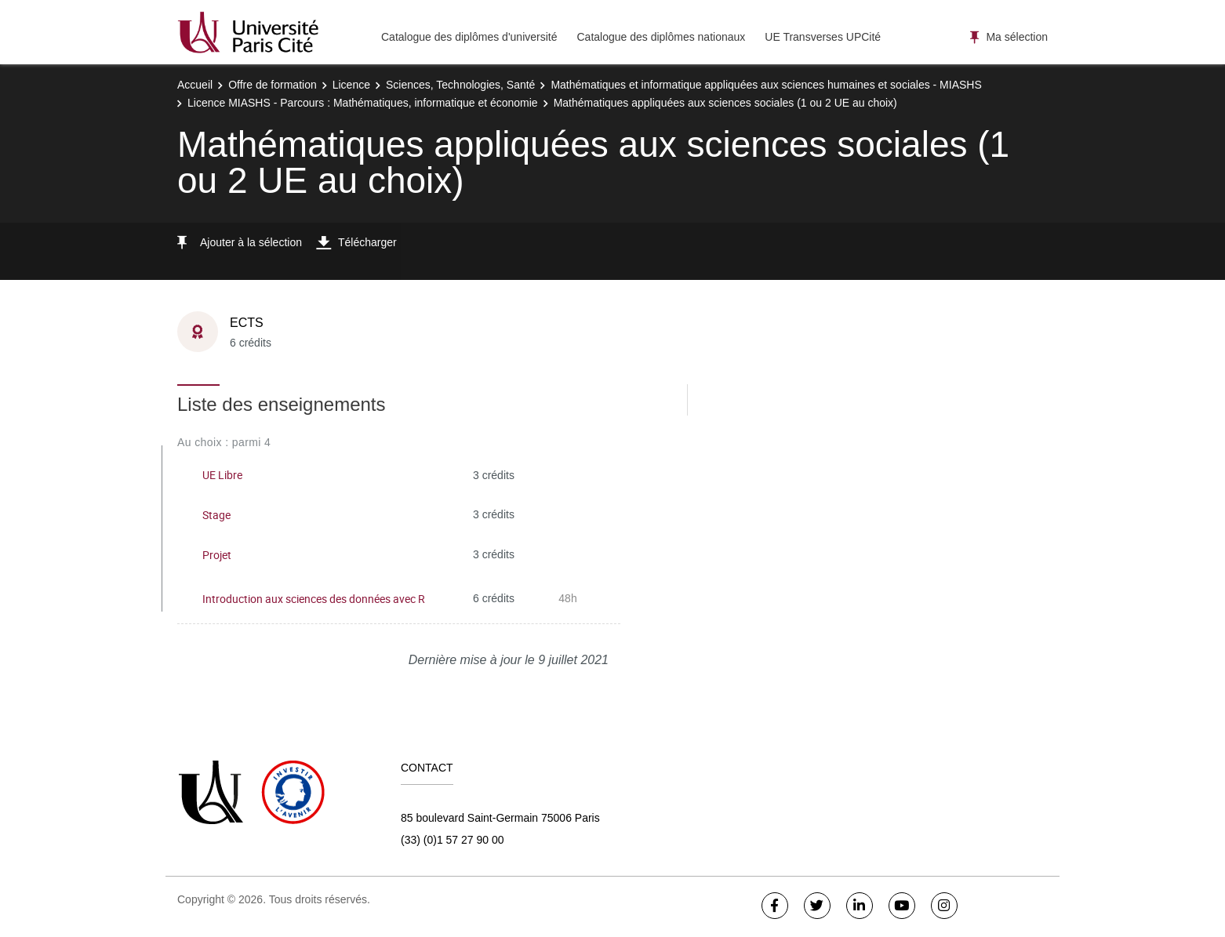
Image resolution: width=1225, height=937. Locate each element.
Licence (351, 84)
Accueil (195, 84)
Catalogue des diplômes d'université (469, 37)
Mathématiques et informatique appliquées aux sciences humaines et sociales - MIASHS (766, 84)
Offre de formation (272, 84)
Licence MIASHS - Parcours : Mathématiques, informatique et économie (362, 102)
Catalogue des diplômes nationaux (660, 37)
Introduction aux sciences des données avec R (313, 598)
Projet (216, 554)
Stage (216, 514)
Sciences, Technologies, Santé (460, 84)
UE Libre (222, 474)
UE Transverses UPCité (823, 37)
